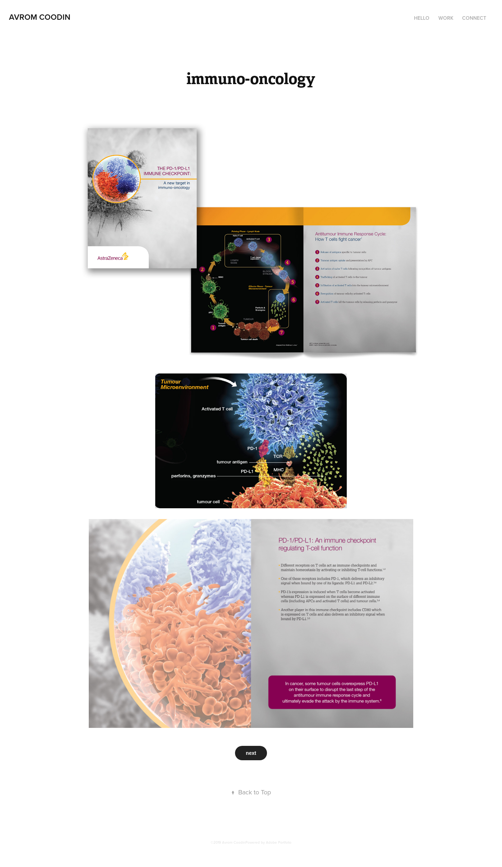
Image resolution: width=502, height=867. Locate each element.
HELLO (421, 18)
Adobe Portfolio (278, 842)
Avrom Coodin (39, 17)
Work (445, 18)
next (251, 753)
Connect (474, 18)
